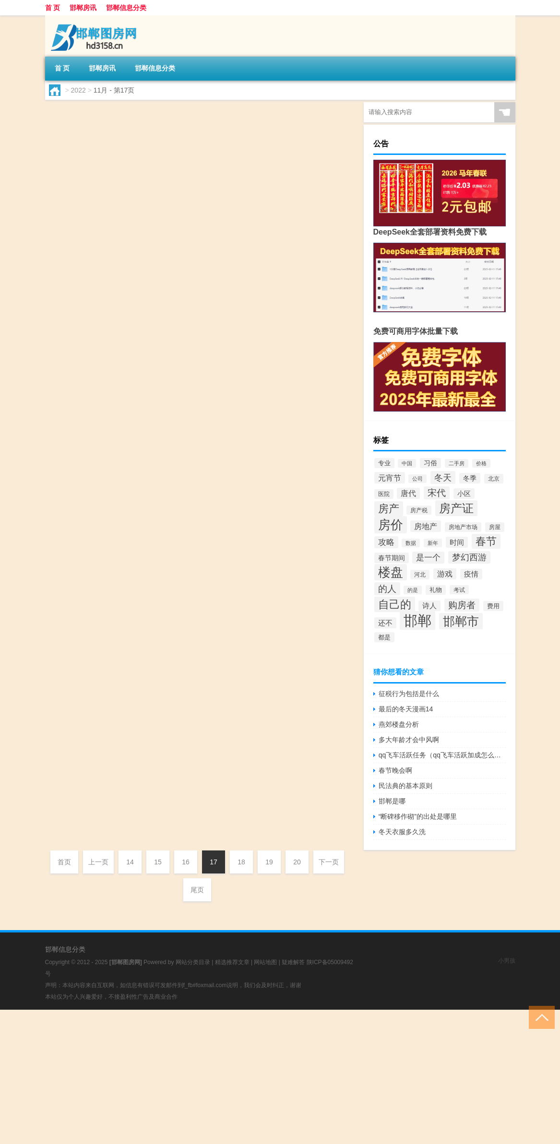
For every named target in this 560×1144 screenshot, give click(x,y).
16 (186, 862)
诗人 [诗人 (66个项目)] (429, 606)
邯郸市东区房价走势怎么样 (184, 481)
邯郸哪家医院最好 (165, 702)
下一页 (329, 862)
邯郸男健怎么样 (160, 407)
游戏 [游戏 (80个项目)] (445, 574)
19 (269, 862)
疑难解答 (293, 962)
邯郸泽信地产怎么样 (170, 185)
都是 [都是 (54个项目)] (384, 637)
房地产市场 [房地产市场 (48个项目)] (463, 527)
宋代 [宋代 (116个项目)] (437, 493)
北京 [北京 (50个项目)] (494, 478)
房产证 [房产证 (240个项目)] (456, 508)
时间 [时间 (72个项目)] (457, 542)
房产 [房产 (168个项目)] (388, 509)
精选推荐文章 (232, 962)
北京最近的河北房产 (170, 555)
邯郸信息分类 (126, 8)
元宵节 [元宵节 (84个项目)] (389, 477)
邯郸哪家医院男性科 (170, 111)
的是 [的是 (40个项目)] (412, 590)
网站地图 (265, 962)
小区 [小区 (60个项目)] (464, 493)
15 (158, 862)
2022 (78, 90)
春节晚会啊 (395, 770)
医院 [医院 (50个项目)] (384, 494)
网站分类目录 (193, 962)
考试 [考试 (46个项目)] (459, 590)
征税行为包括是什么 (409, 693)
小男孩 (506, 960)
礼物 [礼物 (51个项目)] (435, 590)
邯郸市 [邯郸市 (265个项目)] (461, 621)
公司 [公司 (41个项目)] (417, 479)
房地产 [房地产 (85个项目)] (425, 526)
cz (72, 315)
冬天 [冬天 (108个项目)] (443, 477)
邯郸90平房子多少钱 (170, 333)
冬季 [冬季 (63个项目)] (470, 478)
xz (72, 684)
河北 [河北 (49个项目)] (420, 574)
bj (71, 610)
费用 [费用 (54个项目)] (493, 606)
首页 (64, 862)
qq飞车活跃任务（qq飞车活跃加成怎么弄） (442, 755)
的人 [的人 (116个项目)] (387, 589)
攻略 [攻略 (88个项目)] (386, 542)
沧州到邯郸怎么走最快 (175, 259)
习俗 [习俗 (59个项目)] (430, 463)
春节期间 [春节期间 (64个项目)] (391, 558)
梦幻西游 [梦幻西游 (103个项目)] (469, 557)
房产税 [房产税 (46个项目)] (419, 510)
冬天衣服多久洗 (402, 832)
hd (72, 167)
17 (213, 862)
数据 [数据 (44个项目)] (410, 543)
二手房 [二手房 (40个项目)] (457, 463)
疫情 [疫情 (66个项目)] (471, 574)
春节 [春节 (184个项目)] (486, 541)
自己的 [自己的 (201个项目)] (394, 604)
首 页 (52, 8)
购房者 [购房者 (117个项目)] (462, 605)
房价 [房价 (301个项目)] (390, 525)
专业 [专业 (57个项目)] (384, 463)
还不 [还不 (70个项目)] (385, 623)
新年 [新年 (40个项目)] (433, 543)
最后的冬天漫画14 (406, 709)
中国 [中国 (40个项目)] (407, 463)
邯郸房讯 (83, 8)
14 (130, 862)
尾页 (197, 890)
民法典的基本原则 (405, 786)
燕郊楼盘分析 (399, 724)
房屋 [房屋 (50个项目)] (494, 527)
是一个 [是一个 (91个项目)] (428, 557)
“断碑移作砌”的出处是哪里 (418, 816)
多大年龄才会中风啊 (409, 739)
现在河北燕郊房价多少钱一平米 (194, 629)
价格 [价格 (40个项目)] (481, 463)
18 (241, 862)
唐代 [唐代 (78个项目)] (408, 493)
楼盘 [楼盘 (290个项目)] (390, 572)
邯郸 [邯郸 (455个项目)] (417, 620)
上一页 (98, 862)
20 (297, 862)
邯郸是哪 (146, 776)
